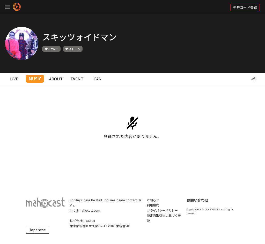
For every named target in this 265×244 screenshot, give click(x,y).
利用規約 (153, 205)
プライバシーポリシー (162, 210)
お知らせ (153, 200)
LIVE (14, 78)
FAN (98, 78)
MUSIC (35, 78)
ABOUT (56, 78)
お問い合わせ (197, 200)
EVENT (77, 78)
